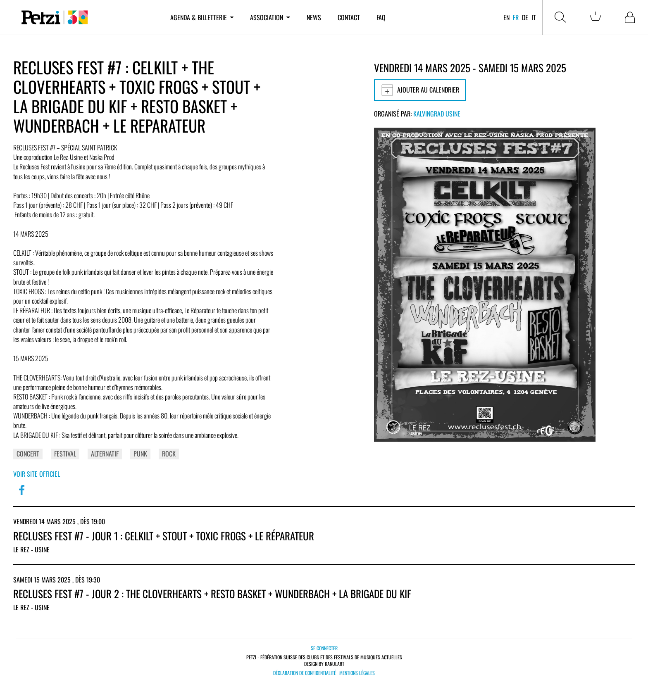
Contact (349, 17)
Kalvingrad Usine (436, 114)
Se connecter (324, 647)
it (533, 17)
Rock (169, 454)
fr (516, 17)
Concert (28, 454)
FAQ (381, 17)
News (314, 17)
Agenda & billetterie (201, 17)
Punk (140, 454)
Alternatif (105, 454)
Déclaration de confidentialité (304, 673)
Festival (65, 454)
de (525, 17)
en (506, 17)
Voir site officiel (36, 474)
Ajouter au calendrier (420, 90)
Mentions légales (357, 673)
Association (270, 17)
